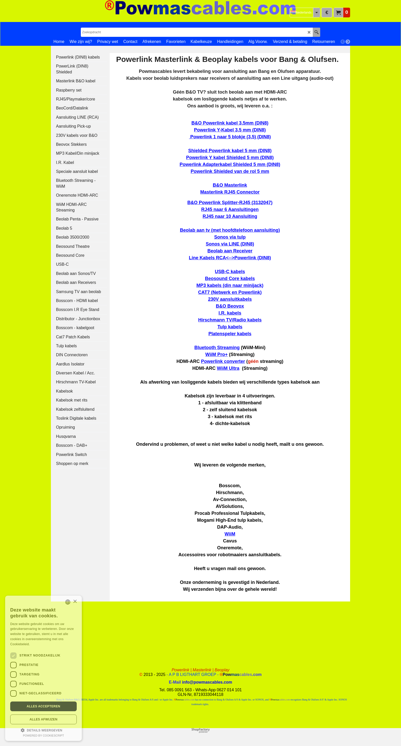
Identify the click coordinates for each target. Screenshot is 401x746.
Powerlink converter (223, 361)
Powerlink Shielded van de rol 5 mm (230, 171)
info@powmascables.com (207, 682)
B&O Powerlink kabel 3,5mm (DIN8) (229, 123)
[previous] (342, 41)
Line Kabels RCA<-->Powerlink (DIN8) (230, 257)
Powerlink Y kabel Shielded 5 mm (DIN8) (230, 157)
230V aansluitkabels (230, 299)
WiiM (230, 534)
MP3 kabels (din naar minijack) (229, 285)
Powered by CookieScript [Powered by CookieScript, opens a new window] (43, 735)
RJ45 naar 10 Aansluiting (230, 216)
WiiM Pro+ (216, 354)
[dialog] (43, 668)
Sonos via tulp (230, 237)
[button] (43, 730)
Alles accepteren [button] (43, 706)
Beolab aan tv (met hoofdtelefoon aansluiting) (230, 230)
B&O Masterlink (230, 185)
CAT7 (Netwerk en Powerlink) (230, 292)
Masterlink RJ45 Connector (230, 192)
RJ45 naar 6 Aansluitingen (230, 209)
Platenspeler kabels (229, 333)
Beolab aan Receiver (229, 250)
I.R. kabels (229, 313)
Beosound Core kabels (230, 278)
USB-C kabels (230, 271)
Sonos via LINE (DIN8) (230, 244)
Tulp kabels (229, 326)
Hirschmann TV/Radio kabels (230, 319)
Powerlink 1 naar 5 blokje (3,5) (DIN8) (230, 136)
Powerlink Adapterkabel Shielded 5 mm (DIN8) (230, 164)
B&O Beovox (230, 306)
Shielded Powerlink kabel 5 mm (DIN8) (230, 150)
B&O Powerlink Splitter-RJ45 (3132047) (229, 202)
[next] (348, 41)
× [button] (75, 602)
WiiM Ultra (228, 368)
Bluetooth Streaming (217, 347)
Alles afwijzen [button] (43, 719)
